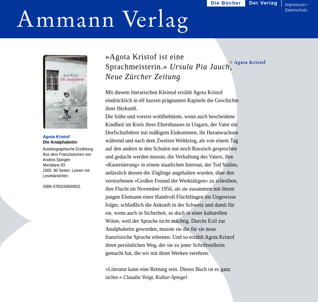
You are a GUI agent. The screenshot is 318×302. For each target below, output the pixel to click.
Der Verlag (264, 3)
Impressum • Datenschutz (296, 7)
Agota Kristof (56, 136)
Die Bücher (227, 3)
